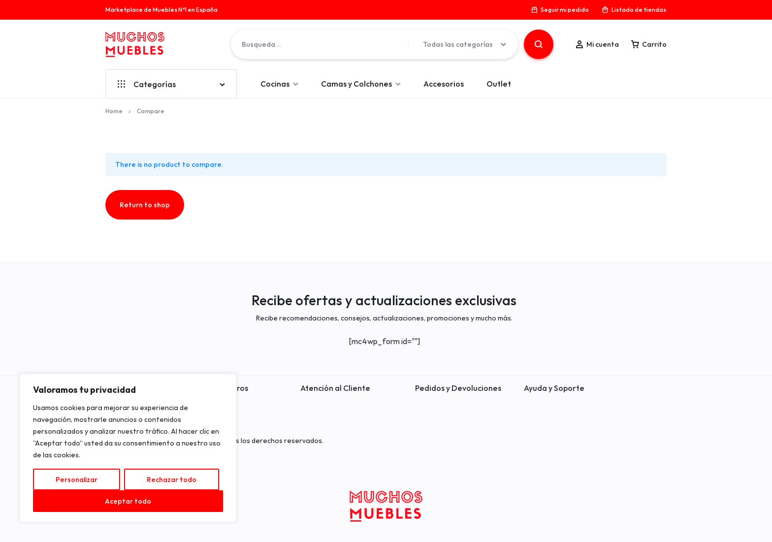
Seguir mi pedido (560, 9)
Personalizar (76, 479)
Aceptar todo (128, 501)
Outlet (498, 84)
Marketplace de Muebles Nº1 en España (161, 9)
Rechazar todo (171, 479)
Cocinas (279, 84)
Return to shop (145, 204)
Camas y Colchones (361, 84)
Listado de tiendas (634, 9)
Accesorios (443, 84)
